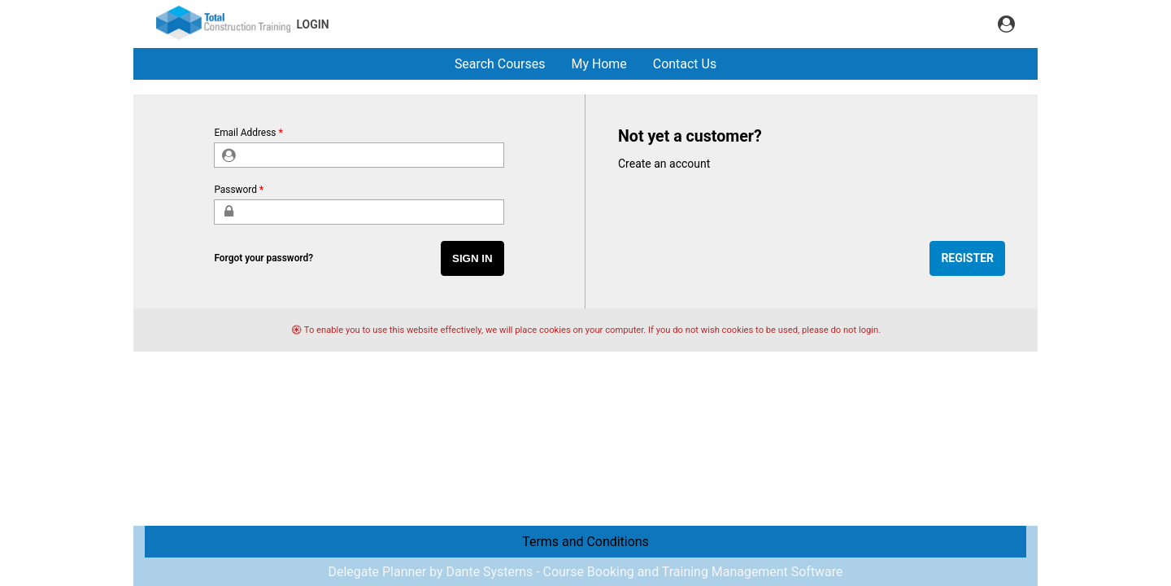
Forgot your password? (263, 258)
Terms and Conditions (585, 541)
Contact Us (684, 64)
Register (967, 258)
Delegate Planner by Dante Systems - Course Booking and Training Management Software (585, 571)
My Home (598, 64)
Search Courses (500, 64)
